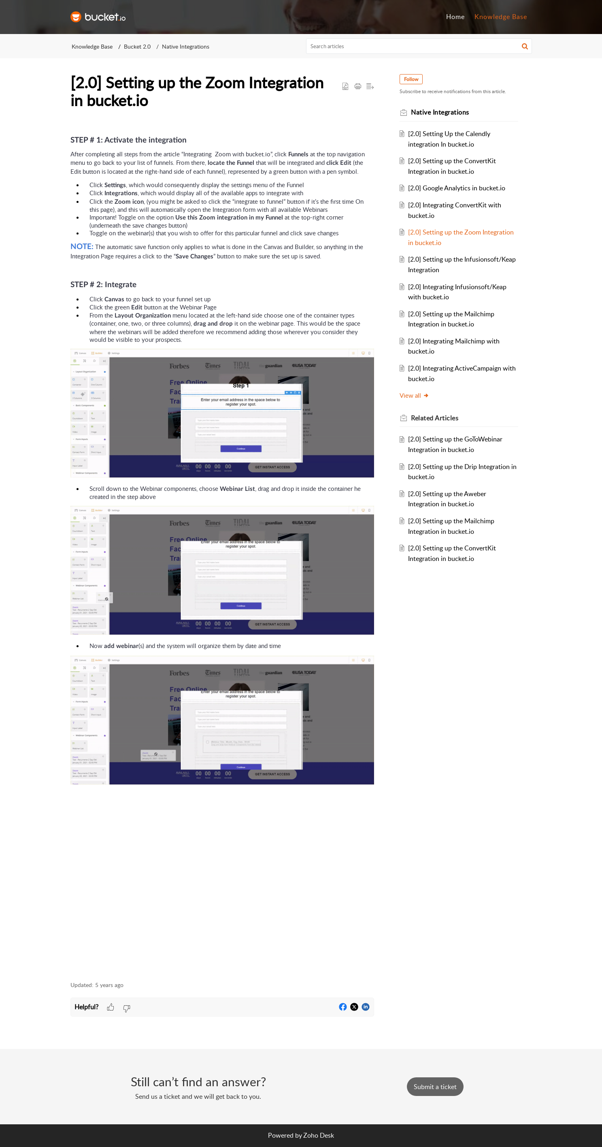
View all (415, 395)
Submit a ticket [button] (435, 1086)
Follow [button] (411, 79)
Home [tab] (455, 16)
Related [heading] (435, 418)
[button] (525, 46)
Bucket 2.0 (137, 46)
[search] (419, 46)
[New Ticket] (435, 1086)
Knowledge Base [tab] (500, 16)
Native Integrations (185, 46)
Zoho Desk (318, 1135)
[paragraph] (222, 546)
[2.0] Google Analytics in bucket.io (456, 187)
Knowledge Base (92, 46)
